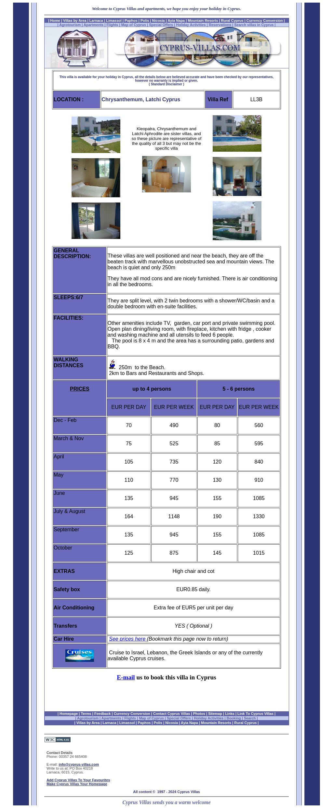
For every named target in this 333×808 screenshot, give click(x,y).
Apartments (93, 25)
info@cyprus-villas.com (79, 764)
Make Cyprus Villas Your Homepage (77, 784)
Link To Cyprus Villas (255, 714)
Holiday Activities (191, 25)
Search (250, 718)
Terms (86, 714)
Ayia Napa (176, 20)
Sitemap (215, 714)
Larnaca (96, 20)
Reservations (220, 25)
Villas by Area (75, 20)
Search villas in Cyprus (253, 25)
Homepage (69, 714)
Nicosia (158, 20)
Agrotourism (70, 25)
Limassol (114, 20)
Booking (234, 718)
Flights (112, 25)
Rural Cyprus (232, 20)
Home (55, 20)
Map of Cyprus (133, 25)
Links (229, 714)
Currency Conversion (264, 20)
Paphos (131, 20)
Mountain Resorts (203, 20)
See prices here (128, 639)
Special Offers (161, 25)
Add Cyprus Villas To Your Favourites (78, 780)
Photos (199, 714)
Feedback (102, 714)
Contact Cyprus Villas (171, 714)
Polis (144, 20)
